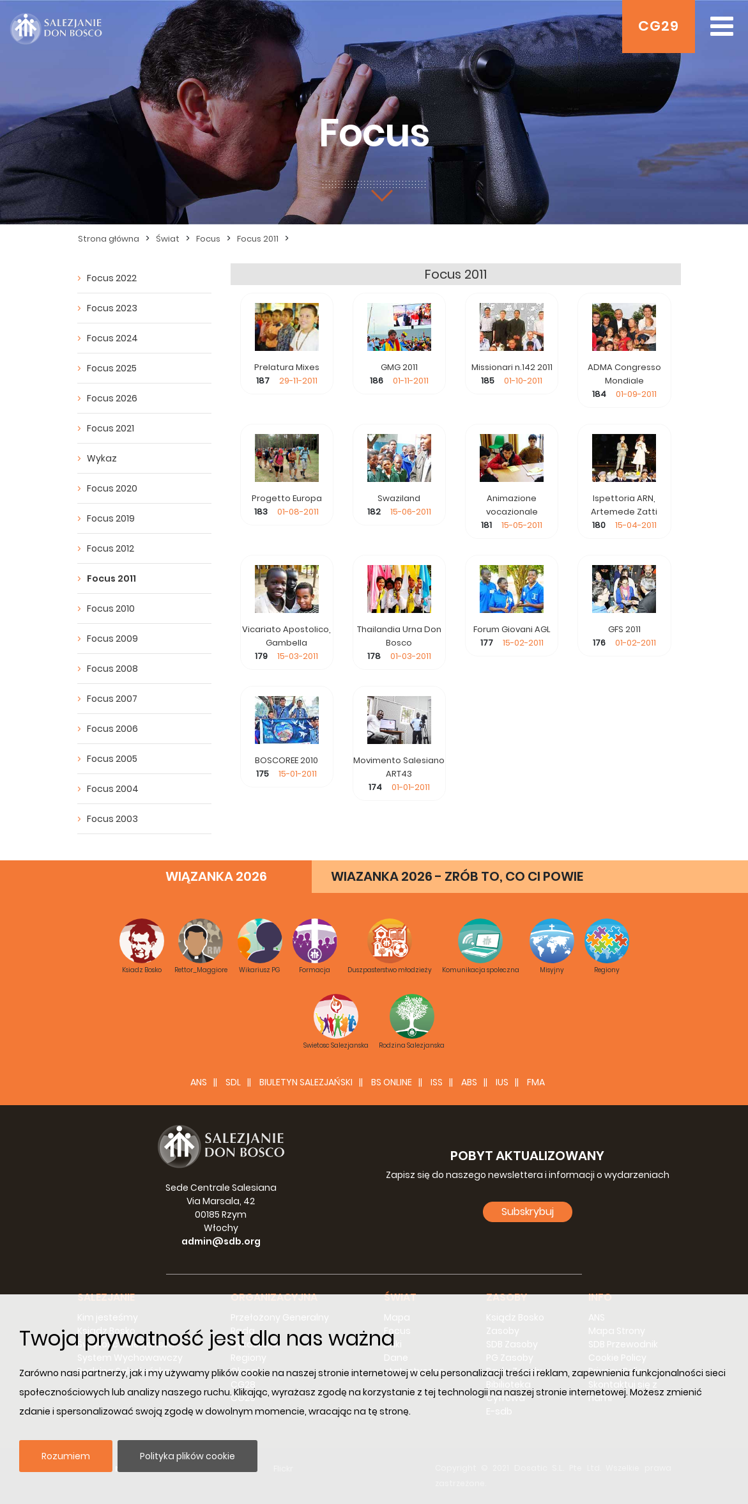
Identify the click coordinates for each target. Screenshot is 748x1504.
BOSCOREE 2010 (286, 760)
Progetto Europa (287, 498)
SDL (233, 1082)
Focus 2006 (112, 728)
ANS (198, 1082)
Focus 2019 (111, 518)
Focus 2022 (112, 278)
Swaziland (399, 498)
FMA (536, 1082)
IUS (502, 1082)
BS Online (391, 1082)
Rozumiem (66, 1456)
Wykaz (102, 458)
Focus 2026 (112, 398)
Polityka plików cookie (187, 1456)
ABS (469, 1082)
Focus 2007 (112, 698)
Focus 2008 (112, 668)
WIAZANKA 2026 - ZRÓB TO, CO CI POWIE (457, 876)
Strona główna (108, 239)
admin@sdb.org (221, 1241)
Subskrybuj (527, 1211)
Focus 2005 (112, 758)
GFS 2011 (624, 629)
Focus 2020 (112, 488)
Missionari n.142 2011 (512, 367)
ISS (437, 1082)
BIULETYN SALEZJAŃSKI (306, 1082)
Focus (208, 239)
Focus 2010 (111, 608)
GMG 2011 (399, 367)
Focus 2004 (113, 788)
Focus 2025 (112, 368)
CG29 (658, 26)
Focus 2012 (110, 548)
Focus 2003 (112, 818)
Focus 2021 (110, 428)
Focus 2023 (112, 308)
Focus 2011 (258, 239)
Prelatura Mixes (286, 367)
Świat (167, 239)
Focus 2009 (112, 638)
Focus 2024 (112, 338)
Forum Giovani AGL (512, 629)
